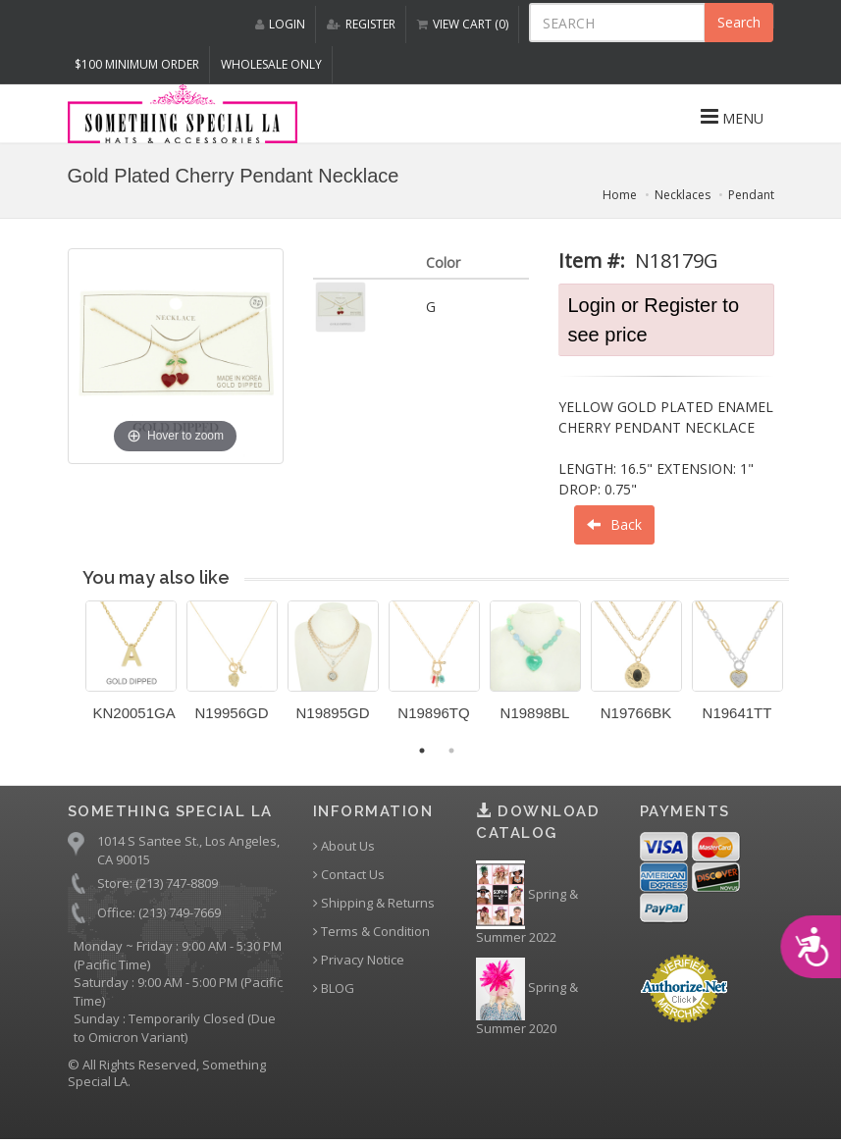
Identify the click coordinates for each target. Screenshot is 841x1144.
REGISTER (361, 24)
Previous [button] (70, 673)
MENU (732, 117)
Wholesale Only (271, 64)
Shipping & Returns (374, 903)
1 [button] (422, 750)
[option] (131, 668)
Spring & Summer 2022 (527, 903)
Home (620, 194)
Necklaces (682, 194)
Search (739, 22)
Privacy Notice (358, 960)
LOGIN (280, 24)
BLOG (333, 988)
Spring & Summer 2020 (527, 997)
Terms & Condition (371, 931)
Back (614, 524)
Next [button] (804, 673)
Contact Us (349, 874)
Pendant (751, 194)
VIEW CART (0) (462, 24)
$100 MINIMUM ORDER (137, 64)
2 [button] (451, 750)
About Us (344, 846)
